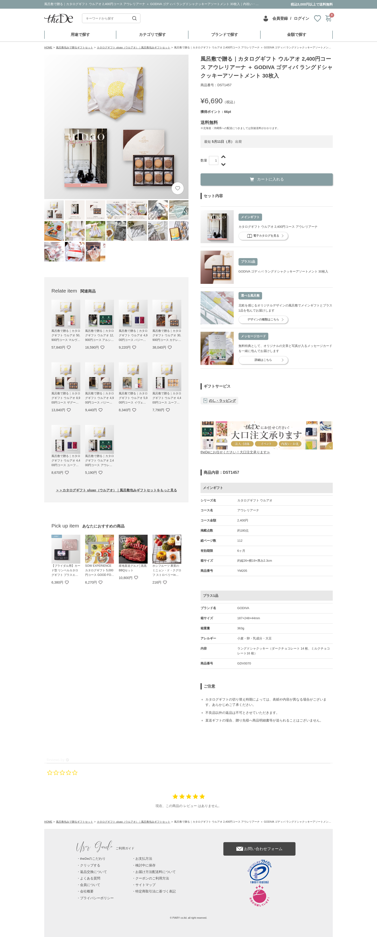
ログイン (301, 18)
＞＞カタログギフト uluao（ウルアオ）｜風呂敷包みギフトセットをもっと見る (116, 490)
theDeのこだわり (93, 858)
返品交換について (93, 872)
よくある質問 (90, 878)
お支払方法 (143, 858)
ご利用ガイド (105, 848)
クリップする (90, 865)
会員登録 (280, 18)
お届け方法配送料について (155, 872)
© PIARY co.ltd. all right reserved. (188, 918)
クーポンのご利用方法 (152, 878)
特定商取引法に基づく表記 (155, 891)
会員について (90, 885)
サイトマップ (145, 885)
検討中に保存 (145, 865)
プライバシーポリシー (97, 898)
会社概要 (87, 891)
